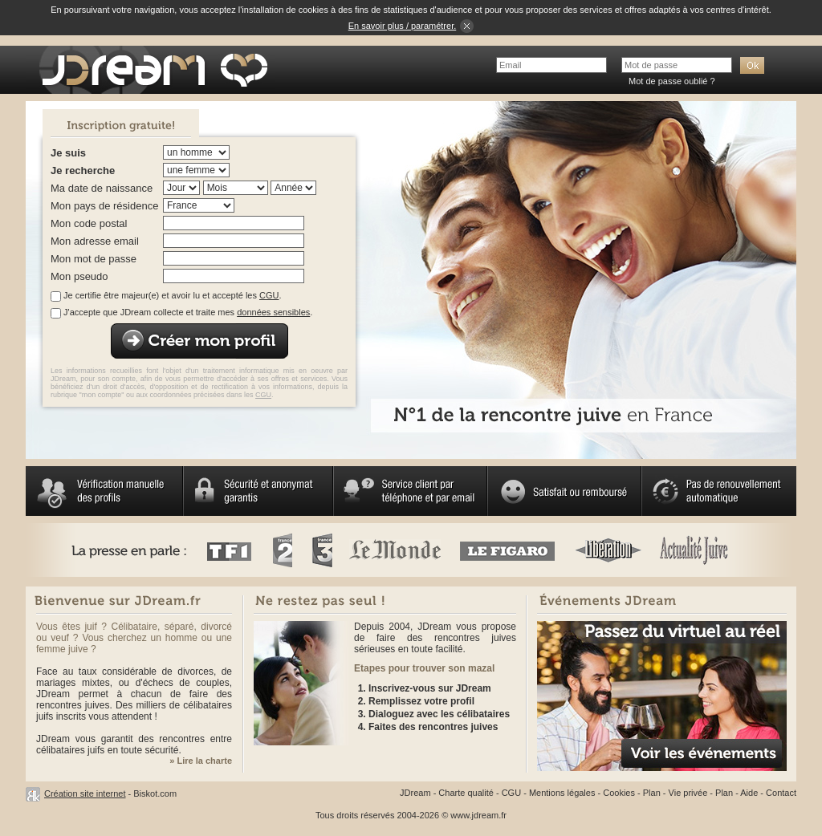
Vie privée (688, 792)
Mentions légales (562, 792)
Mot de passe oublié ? (672, 81)
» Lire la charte (200, 760)
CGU (269, 295)
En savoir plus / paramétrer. (402, 25)
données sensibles (273, 312)
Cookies (619, 792)
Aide (749, 792)
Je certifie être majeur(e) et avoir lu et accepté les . (172, 295)
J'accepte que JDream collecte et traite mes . (187, 312)
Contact (781, 792)
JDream (415, 792)
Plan (652, 792)
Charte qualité (466, 792)
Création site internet (85, 793)
